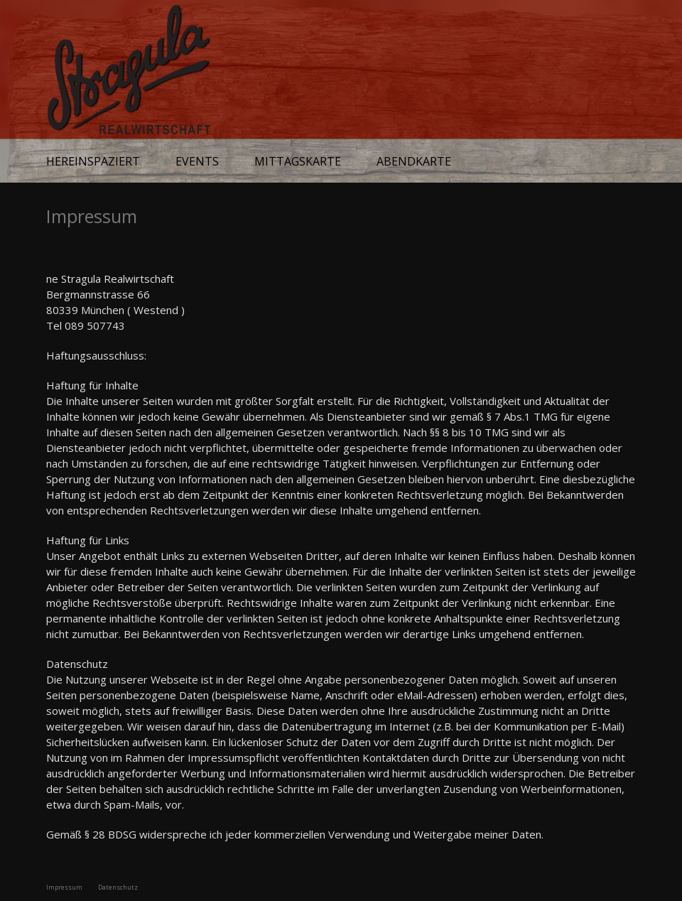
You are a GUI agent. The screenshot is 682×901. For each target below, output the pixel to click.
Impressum (64, 887)
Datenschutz (118, 887)
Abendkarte (414, 161)
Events (197, 161)
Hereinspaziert (93, 161)
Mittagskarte (297, 161)
